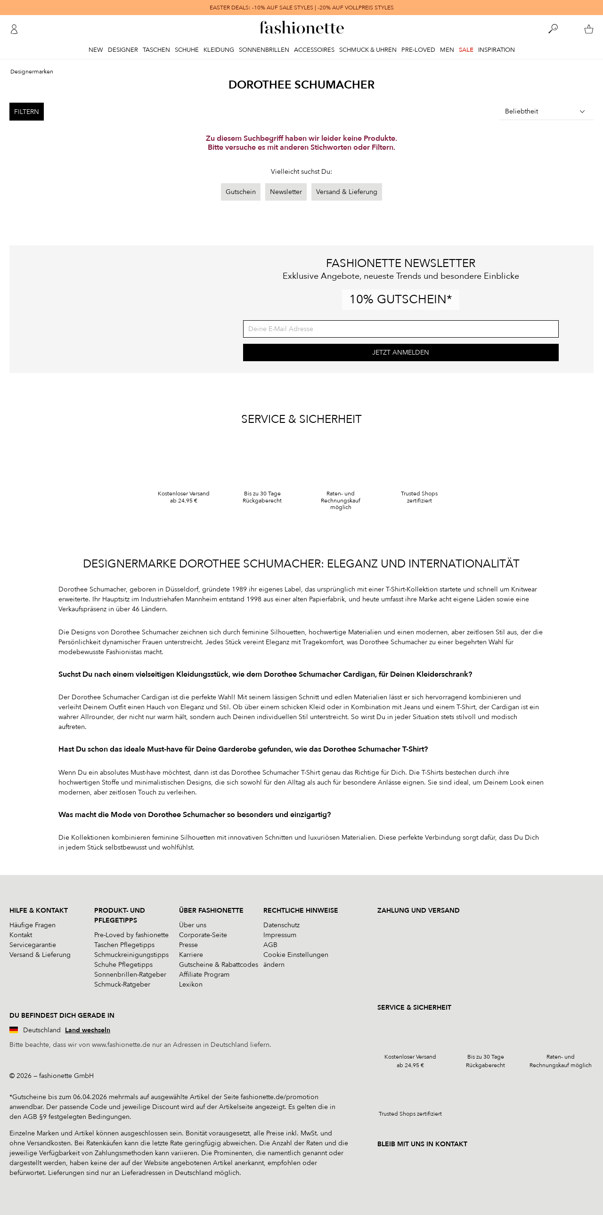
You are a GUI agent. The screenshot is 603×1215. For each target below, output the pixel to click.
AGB (270, 944)
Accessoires (314, 50)
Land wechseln (87, 1030)
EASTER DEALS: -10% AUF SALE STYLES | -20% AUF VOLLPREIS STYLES (302, 7)
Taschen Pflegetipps (124, 944)
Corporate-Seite (203, 935)
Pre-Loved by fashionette (131, 935)
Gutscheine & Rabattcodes (218, 964)
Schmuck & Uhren (368, 50)
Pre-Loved (418, 50)
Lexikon (191, 984)
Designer (123, 50)
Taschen (156, 50)
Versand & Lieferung (346, 191)
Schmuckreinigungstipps (131, 954)
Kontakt (20, 935)
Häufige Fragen (32, 925)
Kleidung (219, 50)
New (96, 50)
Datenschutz (281, 925)
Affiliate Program (204, 974)
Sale (466, 50)
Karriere (191, 954)
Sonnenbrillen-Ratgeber (130, 974)
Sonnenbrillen (264, 50)
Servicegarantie (32, 944)
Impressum (279, 935)
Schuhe (187, 50)
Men (447, 50)
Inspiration (496, 50)
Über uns (192, 925)
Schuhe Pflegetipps (123, 964)
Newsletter (286, 191)
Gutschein (241, 191)
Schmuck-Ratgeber (122, 984)
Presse (188, 944)
